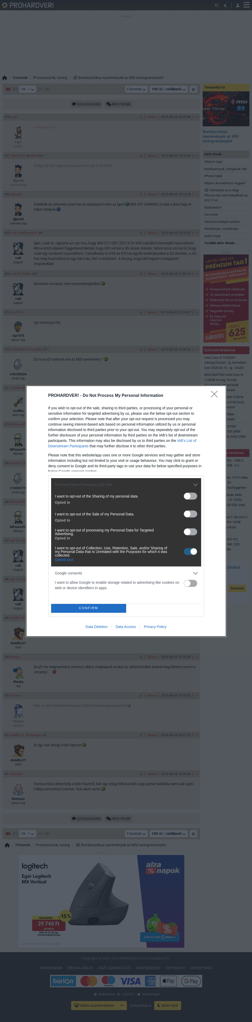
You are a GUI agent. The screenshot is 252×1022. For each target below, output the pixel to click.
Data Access (125, 627)
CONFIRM (88, 608)
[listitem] (126, 484)
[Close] (216, 396)
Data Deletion (97, 627)
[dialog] (126, 511)
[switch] (190, 496)
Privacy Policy (155, 627)
